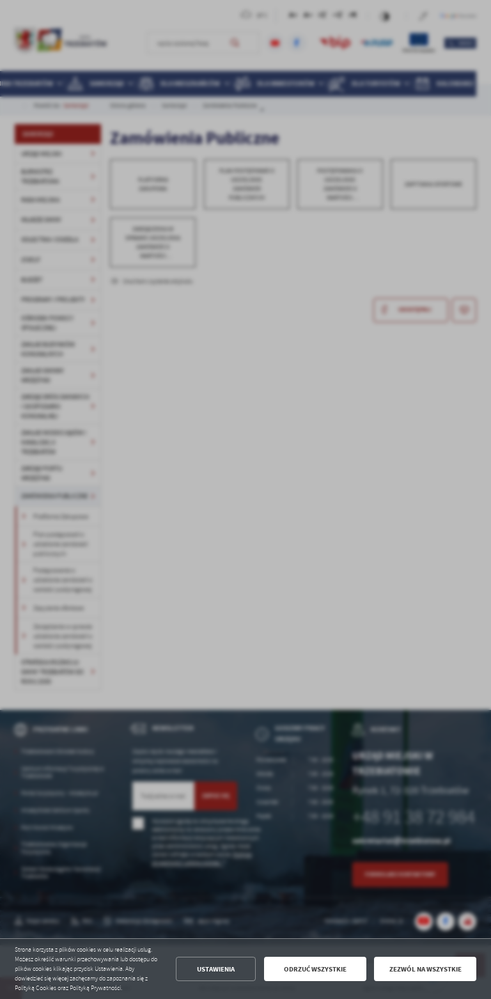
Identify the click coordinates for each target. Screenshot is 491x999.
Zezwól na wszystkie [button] (425, 969)
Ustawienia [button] (216, 969)
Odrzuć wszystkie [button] (315, 969)
